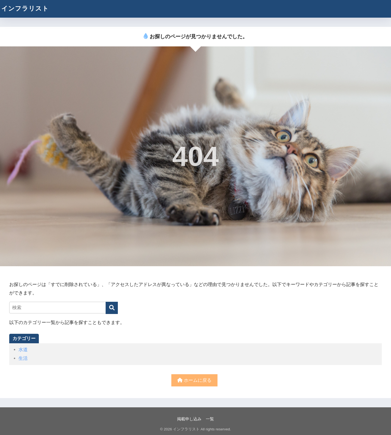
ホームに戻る (194, 380)
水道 (23, 349)
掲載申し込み (189, 419)
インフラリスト (25, 8)
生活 (23, 358)
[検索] (112, 308)
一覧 (210, 419)
